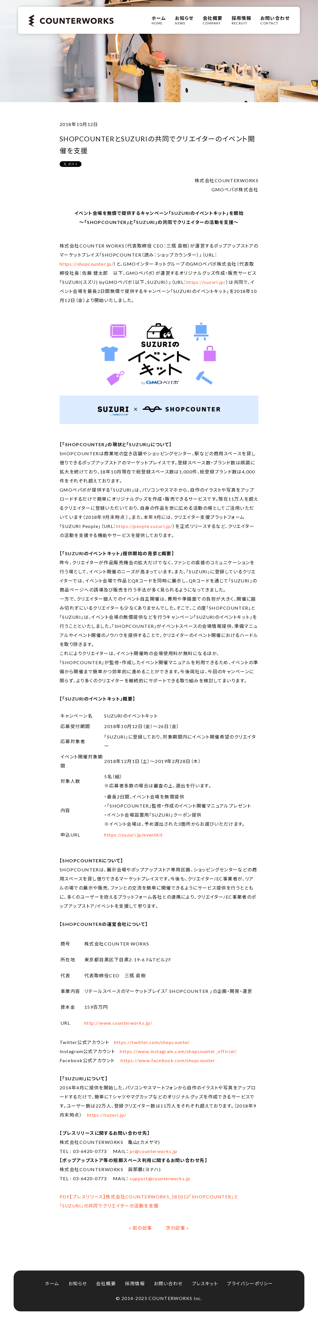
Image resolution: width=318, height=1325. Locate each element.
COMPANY (213, 20)
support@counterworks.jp (160, 1178)
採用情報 (135, 1283)
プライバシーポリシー (250, 1283)
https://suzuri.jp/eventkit (133, 834)
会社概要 (106, 1283)
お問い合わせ (168, 1283)
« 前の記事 (140, 1227)
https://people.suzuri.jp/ (144, 526)
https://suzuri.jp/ (206, 282)
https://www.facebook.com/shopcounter (168, 1060)
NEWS (184, 20)
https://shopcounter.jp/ (87, 264)
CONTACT (275, 20)
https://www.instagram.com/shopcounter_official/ (178, 1051)
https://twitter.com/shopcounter (152, 1042)
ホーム (52, 1283)
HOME (159, 20)
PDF (65, 1196)
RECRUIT (242, 20)
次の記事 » (177, 1227)
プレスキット (205, 1283)
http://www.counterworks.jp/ (118, 1023)
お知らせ (77, 1283)
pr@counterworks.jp (153, 1151)
